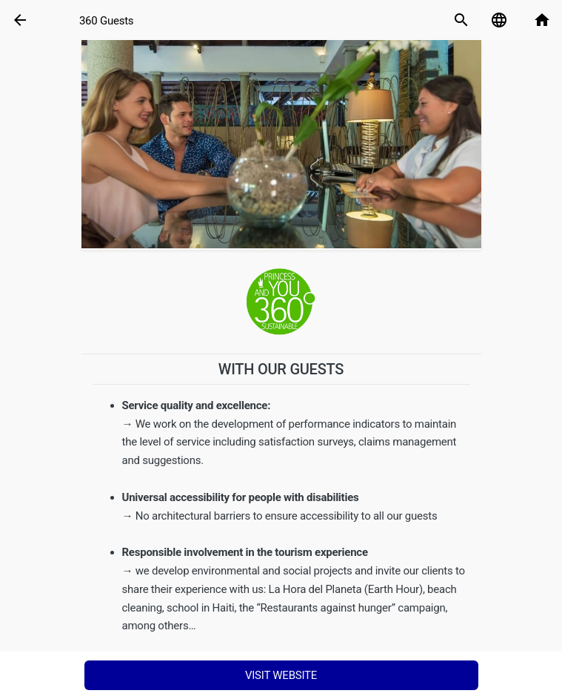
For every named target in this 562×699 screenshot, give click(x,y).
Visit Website (281, 675)
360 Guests (106, 20)
